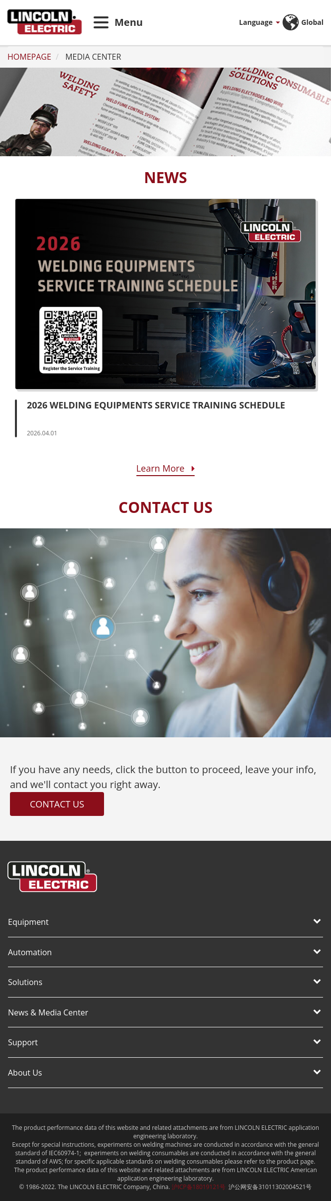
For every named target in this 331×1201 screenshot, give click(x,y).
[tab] (165, 922)
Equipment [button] (164, 921)
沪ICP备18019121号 (198, 1187)
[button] (247, 22)
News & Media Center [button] (164, 1012)
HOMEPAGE (29, 56)
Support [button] (164, 1042)
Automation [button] (164, 952)
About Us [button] (164, 1072)
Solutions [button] (164, 982)
